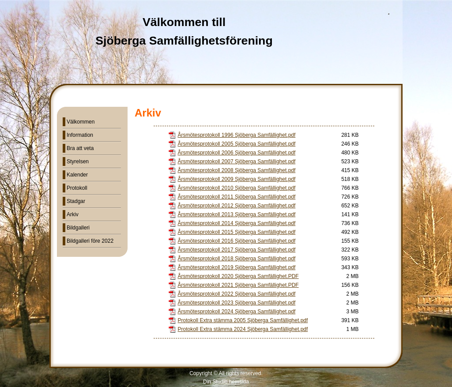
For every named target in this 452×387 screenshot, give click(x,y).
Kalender (77, 175)
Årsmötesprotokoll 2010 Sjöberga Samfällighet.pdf (237, 188)
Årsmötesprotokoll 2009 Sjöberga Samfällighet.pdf (237, 179)
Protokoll (77, 188)
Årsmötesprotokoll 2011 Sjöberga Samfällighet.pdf (237, 197)
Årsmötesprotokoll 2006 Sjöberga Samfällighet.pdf (237, 153)
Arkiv (73, 214)
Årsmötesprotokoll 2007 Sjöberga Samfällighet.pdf (237, 161)
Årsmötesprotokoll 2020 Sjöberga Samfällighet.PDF (238, 276)
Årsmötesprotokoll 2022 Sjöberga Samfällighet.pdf (237, 294)
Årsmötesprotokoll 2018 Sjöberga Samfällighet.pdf (237, 258)
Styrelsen (78, 161)
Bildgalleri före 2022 (90, 241)
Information (80, 135)
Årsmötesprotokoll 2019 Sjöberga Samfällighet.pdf (237, 267)
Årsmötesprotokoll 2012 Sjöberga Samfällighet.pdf (237, 206)
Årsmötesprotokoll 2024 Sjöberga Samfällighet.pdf (237, 311)
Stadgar (76, 201)
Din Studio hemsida (226, 382)
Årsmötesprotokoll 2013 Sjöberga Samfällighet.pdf (237, 214)
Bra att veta (80, 148)
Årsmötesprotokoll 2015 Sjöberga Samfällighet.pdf (237, 232)
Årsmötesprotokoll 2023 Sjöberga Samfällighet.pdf (237, 303)
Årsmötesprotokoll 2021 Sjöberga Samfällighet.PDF (238, 285)
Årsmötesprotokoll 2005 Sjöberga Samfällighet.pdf (237, 144)
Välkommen (80, 122)
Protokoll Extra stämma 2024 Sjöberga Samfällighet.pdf (243, 329)
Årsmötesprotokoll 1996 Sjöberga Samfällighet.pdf (237, 135)
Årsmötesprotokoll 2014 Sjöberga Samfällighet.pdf (237, 223)
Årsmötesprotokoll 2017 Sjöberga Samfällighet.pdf (237, 250)
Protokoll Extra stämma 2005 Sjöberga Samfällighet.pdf (243, 320)
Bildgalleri (78, 228)
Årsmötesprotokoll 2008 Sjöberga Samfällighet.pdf (237, 170)
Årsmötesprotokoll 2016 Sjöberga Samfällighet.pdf (237, 241)
